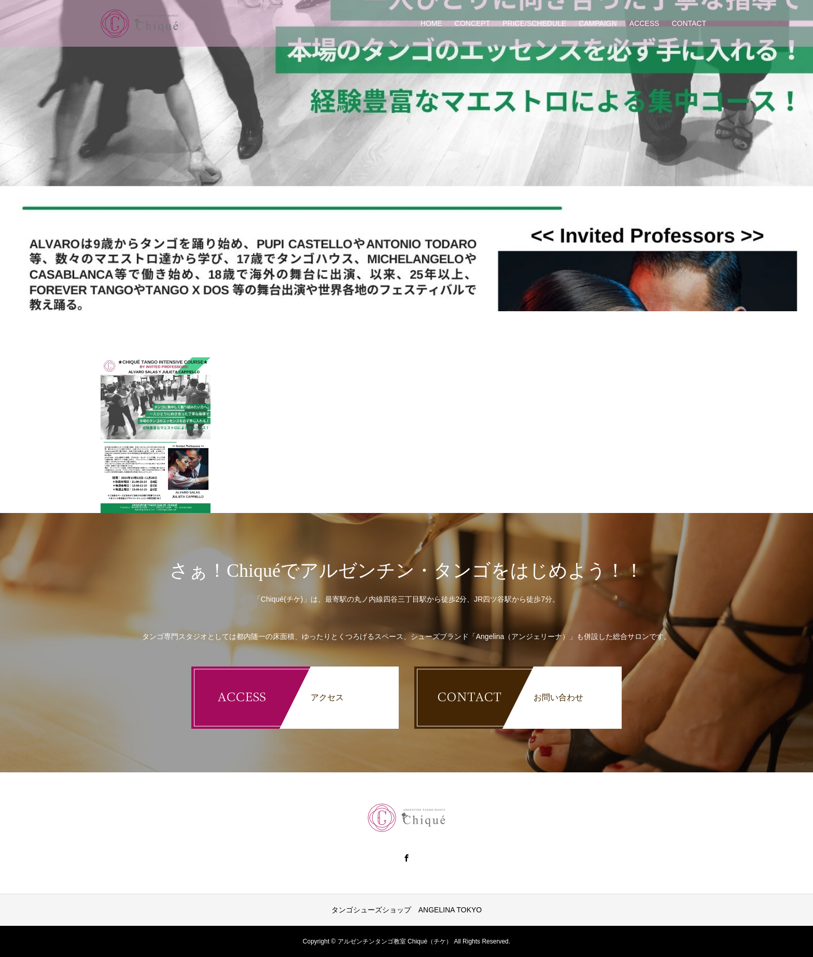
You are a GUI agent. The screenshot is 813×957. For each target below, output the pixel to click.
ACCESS (644, 23)
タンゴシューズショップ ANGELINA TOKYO (406, 910)
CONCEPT (472, 23)
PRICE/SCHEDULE (534, 23)
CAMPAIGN (598, 23)
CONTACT (688, 23)
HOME (431, 23)
